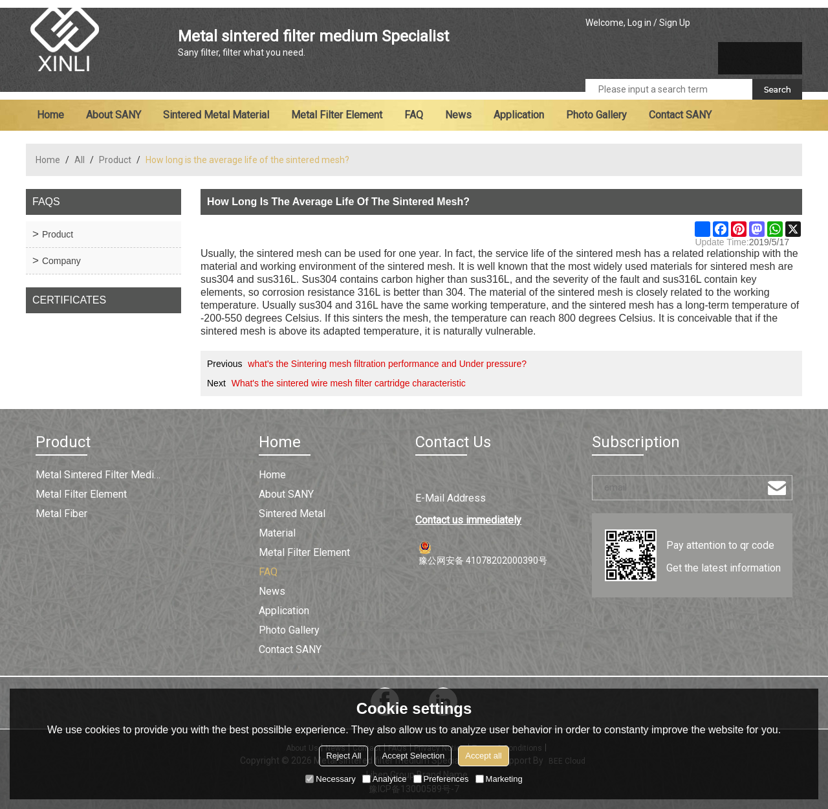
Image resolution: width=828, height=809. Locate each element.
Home (50, 115)
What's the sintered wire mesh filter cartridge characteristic (349, 383)
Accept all (483, 755)
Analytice (384, 779)
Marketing (499, 779)
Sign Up (674, 22)
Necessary (330, 779)
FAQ (413, 115)
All (79, 160)
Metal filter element (336, 115)
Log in (639, 22)
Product (115, 160)
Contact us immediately (468, 520)
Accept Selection (413, 755)
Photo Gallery (596, 115)
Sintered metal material (216, 115)
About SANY (113, 115)
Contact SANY (680, 115)
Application (519, 115)
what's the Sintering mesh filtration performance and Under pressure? (387, 364)
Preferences (441, 779)
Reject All (343, 755)
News (458, 115)
